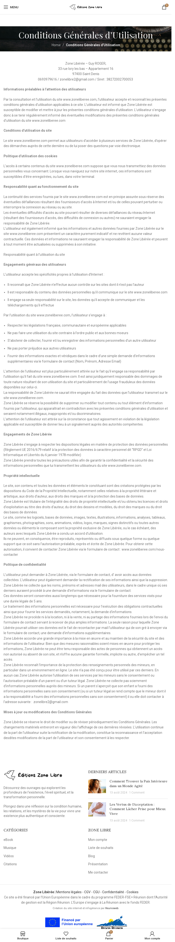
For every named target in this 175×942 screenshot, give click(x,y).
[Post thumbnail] (97, 787)
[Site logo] (85, 7)
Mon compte (97, 840)
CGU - (97, 892)
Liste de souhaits (100, 848)
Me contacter (98, 872)
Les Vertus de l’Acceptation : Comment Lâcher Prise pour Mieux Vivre (138, 809)
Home (56, 45)
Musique (10, 848)
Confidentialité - (114, 892)
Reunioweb (111, 908)
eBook (8, 840)
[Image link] (33, 774)
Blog (91, 856)
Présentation (98, 864)
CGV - (88, 892)
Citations (10, 864)
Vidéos (9, 856)
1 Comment (137, 792)
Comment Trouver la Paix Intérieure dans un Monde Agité (138, 783)
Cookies (132, 892)
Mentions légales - (70, 892)
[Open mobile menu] (11, 7)
